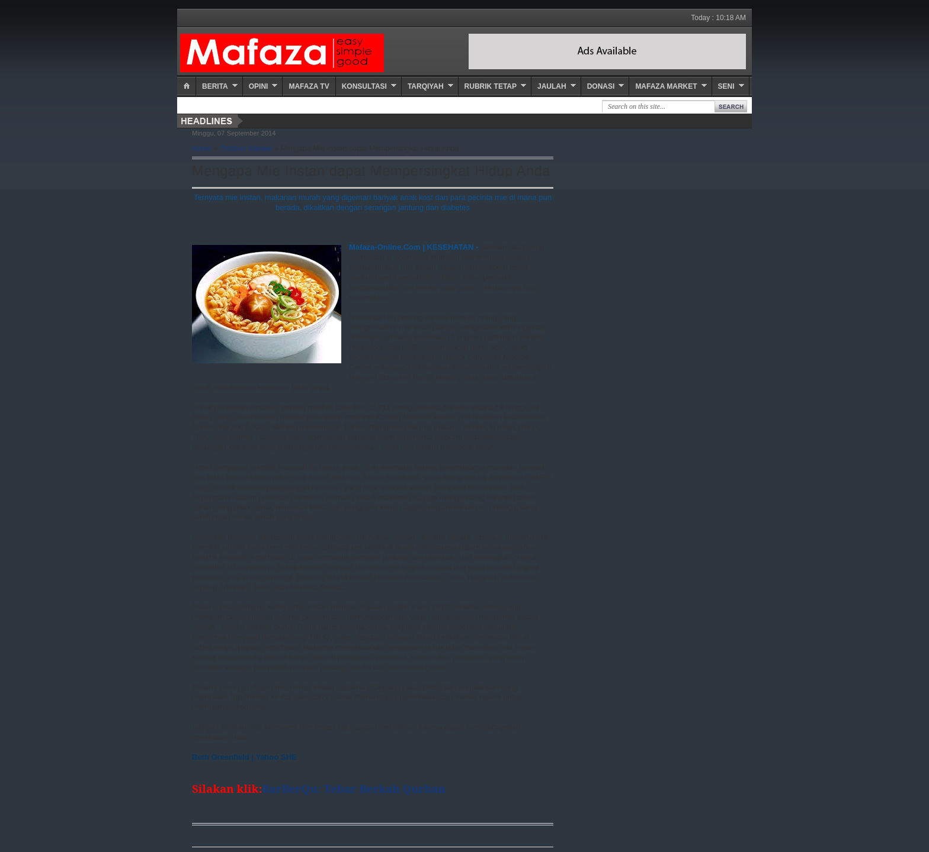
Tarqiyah (426, 86)
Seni (726, 86)
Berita (215, 86)
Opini (258, 86)
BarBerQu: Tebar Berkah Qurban (355, 788)
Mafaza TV (309, 86)
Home (202, 148)
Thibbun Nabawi (245, 148)
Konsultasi (364, 86)
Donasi (601, 86)
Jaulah (551, 86)
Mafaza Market (666, 86)
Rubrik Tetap (490, 86)
